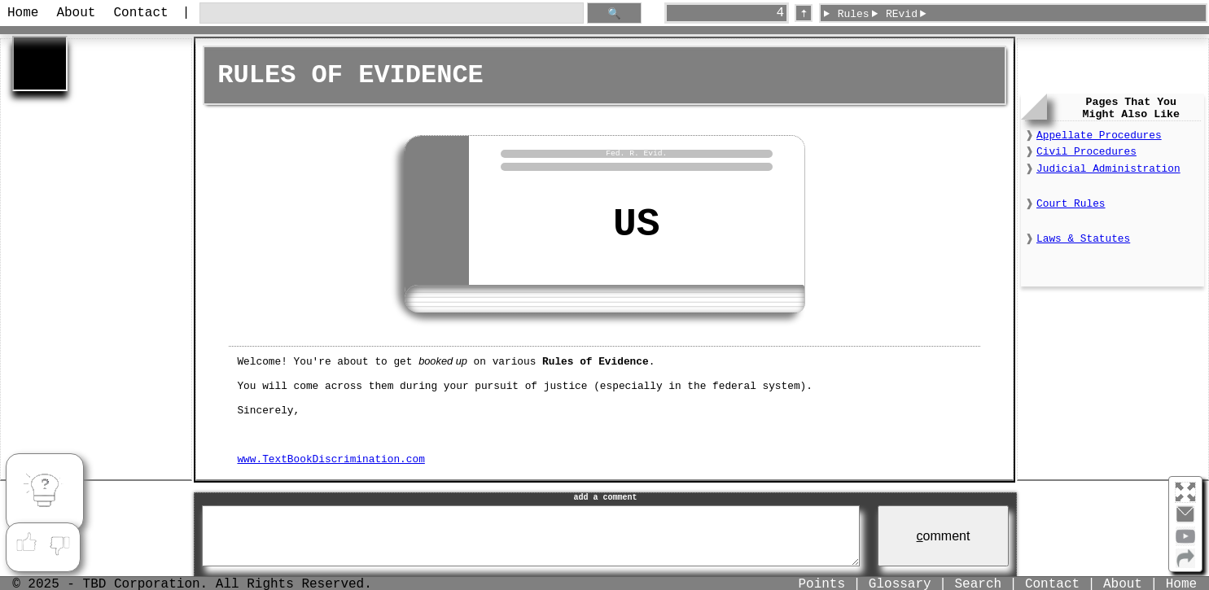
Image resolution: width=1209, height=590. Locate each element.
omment (943, 536)
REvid (902, 14)
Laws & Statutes (1083, 239)
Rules (854, 14)
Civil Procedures (1086, 152)
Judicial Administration (1108, 169)
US (636, 225)
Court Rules (1070, 204)
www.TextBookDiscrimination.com (330, 458)
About (75, 13)
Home (22, 13)
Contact (140, 13)
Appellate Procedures (1099, 135)
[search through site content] (391, 13)
